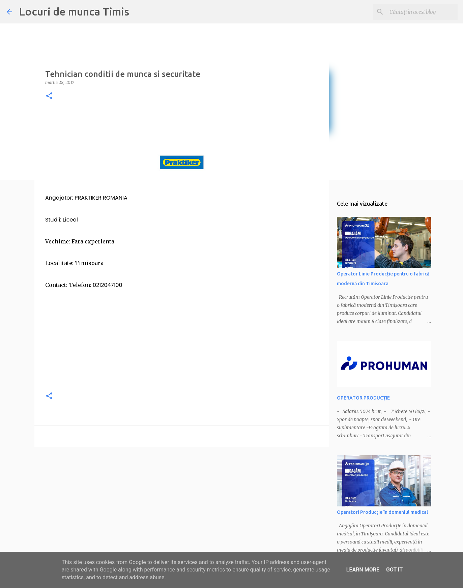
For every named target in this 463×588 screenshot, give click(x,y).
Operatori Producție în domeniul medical (382, 512)
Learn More (362, 569)
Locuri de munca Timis (74, 11)
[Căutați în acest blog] (422, 12)
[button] (49, 96)
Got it (394, 569)
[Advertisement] (181, 338)
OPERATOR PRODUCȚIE (363, 398)
